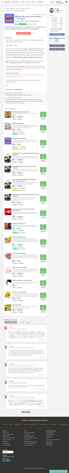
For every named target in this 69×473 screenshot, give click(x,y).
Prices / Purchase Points (8, 434)
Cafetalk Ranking (50, 434)
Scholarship (5, 441)
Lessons (22, 1)
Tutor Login (27, 434)
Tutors (28, 1)
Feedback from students (57, 49)
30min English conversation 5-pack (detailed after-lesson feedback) (24, 180)
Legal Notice (17, 424)
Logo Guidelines (62, 424)
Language (7, 10)
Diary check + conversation (19, 267)
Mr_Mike (6, 8)
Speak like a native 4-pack (19, 138)
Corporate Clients (7, 439)
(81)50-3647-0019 (9, 456)
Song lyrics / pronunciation (19, 292)
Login (52, 1)
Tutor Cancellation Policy (30, 443)
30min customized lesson (19, 237)
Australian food (16, 305)
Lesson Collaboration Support (53, 439)
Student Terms (6, 436)
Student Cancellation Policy (9, 437)
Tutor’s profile (57, 34)
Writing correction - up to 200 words (22, 280)
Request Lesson (23, 33)
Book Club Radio (6, 445)
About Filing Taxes (28, 445)
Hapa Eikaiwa (49, 445)
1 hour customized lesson (19, 253)
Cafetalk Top (6, 432)
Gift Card (48, 437)
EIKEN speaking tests (18, 123)
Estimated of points (34, 21)
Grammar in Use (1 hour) (18, 223)
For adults (17, 10)
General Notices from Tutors (31, 437)
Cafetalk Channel (50, 432)
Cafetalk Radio (6, 443)
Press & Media (52, 424)
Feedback (33, 1)
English (12, 10)
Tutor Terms (27, 439)
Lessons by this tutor (57, 45)
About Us (5, 424)
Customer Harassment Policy (30, 424)
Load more (26, 412)
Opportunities (43, 424)
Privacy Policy (49, 441)
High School (22, 10)
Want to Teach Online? (29, 432)
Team (10, 424)
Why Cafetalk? (15, 1)
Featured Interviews (28, 436)
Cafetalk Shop (49, 436)
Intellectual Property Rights (30, 441)
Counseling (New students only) (21, 112)
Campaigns (40, 1)
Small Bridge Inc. (50, 443)
